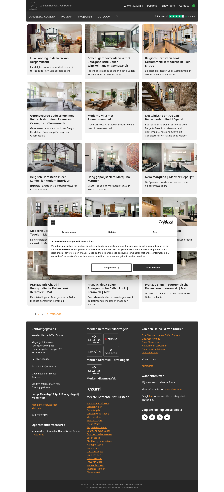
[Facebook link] (145, 417)
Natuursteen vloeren (98, 403)
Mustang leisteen (96, 468)
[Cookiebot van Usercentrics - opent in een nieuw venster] (160, 222)
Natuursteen (93, 448)
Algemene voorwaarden (45, 404)
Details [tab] (112, 232)
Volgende (57, 313)
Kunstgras (147, 365)
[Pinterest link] (152, 417)
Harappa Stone (95, 444)
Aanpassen (111, 267)
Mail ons (36, 408)
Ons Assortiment (151, 338)
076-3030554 (133, 5)
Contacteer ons (150, 352)
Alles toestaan (153, 267)
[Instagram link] (160, 417)
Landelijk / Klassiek (42, 16)
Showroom (168, 5)
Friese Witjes (93, 424)
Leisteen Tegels (95, 451)
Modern (66, 16)
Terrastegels (93, 410)
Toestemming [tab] (69, 232)
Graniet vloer (94, 455)
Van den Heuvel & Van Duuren (56, 5)
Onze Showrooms (151, 342)
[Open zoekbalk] (117, 16)
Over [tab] (155, 232)
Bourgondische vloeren (99, 434)
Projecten (85, 16)
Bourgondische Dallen (98, 430)
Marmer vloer (94, 417)
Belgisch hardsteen (97, 427)
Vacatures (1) (40, 434)
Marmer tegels (94, 420)
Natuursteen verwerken (154, 345)
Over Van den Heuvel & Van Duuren (161, 335)
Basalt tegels (93, 437)
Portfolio (152, 5)
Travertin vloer (94, 461)
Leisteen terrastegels (98, 413)
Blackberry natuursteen (99, 441)
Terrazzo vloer (94, 458)
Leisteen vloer (94, 406)
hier (151, 396)
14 (47, 313)
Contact (184, 5)
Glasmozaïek (93, 472)
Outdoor (104, 16)
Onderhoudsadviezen (153, 349)
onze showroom (173, 389)
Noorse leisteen (95, 465)
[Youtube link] (167, 417)
